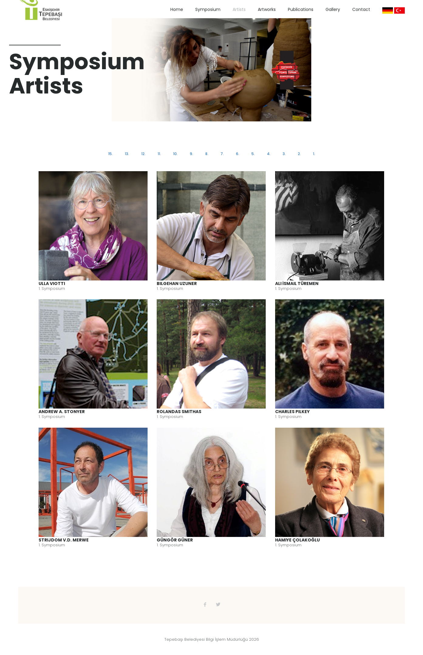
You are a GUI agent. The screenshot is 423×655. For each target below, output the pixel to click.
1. (313, 153)
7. (221, 153)
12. (144, 153)
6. (237, 153)
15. (111, 153)
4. (268, 153)
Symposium (207, 9)
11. (159, 153)
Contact (361, 9)
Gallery (333, 9)
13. (127, 153)
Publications (300, 9)
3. (283, 153)
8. (206, 153)
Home (176, 9)
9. (191, 153)
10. (175, 153)
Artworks (267, 9)
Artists (239, 9)
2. (298, 153)
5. (252, 153)
